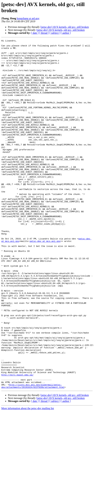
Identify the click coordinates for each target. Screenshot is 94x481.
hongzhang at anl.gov (28, 18)
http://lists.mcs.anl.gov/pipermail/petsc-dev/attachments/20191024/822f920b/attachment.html (32, 455)
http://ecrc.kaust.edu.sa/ (17, 442)
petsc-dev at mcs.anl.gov (45, 281)
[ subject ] (55, 33)
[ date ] (35, 33)
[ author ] (66, 33)
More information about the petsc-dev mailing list (27, 478)
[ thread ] (44, 33)
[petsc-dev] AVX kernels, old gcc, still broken (64, 27)
